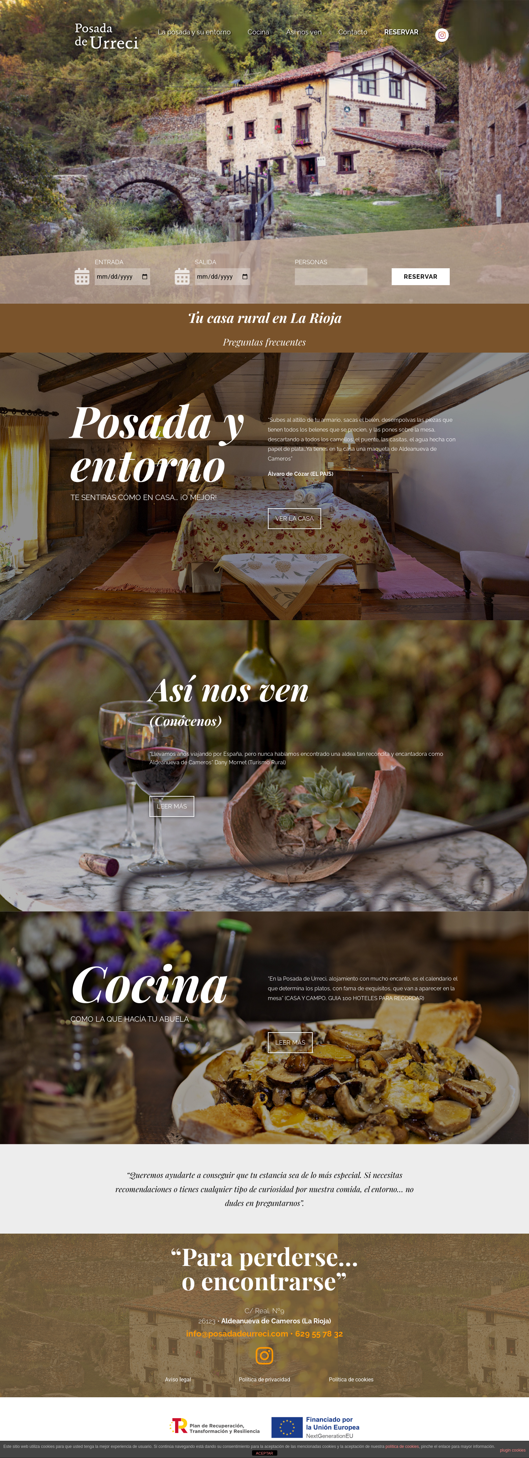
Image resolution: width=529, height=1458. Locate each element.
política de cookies (402, 1446)
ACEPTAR (264, 1453)
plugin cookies (513, 1450)
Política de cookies (351, 1379)
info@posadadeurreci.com (237, 1334)
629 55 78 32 (319, 1334)
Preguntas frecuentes (264, 341)
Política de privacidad (264, 1379)
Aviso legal (178, 1379)
